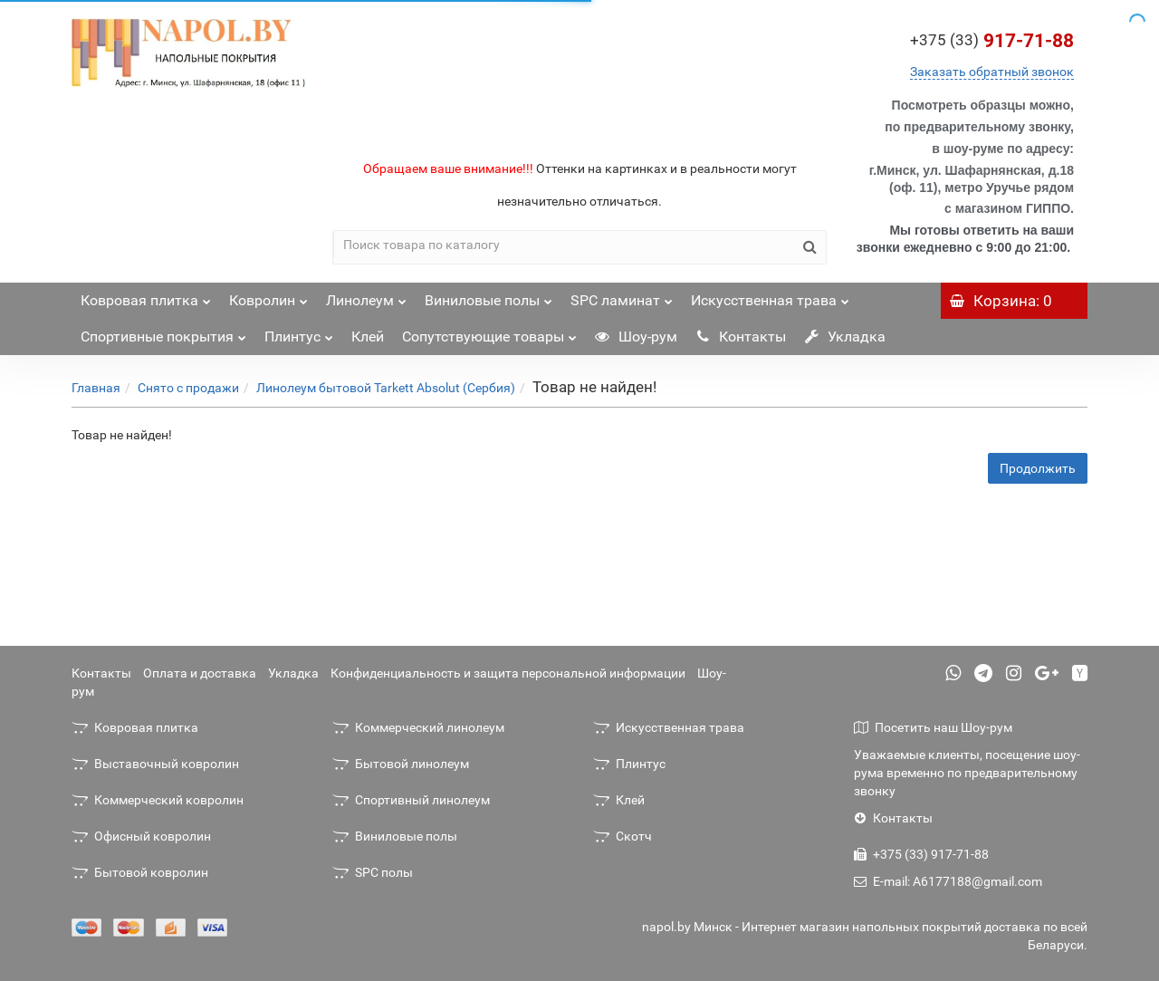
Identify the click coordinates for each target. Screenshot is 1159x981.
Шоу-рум (636, 336)
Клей (367, 336)
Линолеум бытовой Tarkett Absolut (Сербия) (385, 387)
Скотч (622, 836)
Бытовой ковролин (140, 872)
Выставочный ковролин (155, 763)
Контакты (740, 336)
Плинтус (298, 332)
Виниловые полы (488, 296)
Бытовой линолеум (400, 763)
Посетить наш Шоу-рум (933, 727)
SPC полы (372, 872)
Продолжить (1038, 468)
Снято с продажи (188, 387)
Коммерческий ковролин (158, 800)
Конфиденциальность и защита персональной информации (507, 673)
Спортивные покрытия (163, 332)
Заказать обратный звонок (992, 71)
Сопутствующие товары (489, 332)
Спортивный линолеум (411, 800)
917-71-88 (992, 41)
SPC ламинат (621, 296)
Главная (96, 387)
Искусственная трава (770, 296)
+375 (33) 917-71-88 (921, 854)
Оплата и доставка (199, 673)
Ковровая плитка (146, 296)
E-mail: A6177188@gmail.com (948, 881)
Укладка (845, 336)
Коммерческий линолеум (418, 727)
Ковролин (268, 296)
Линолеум (366, 296)
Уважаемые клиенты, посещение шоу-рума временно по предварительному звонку (967, 772)
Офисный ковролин (141, 836)
